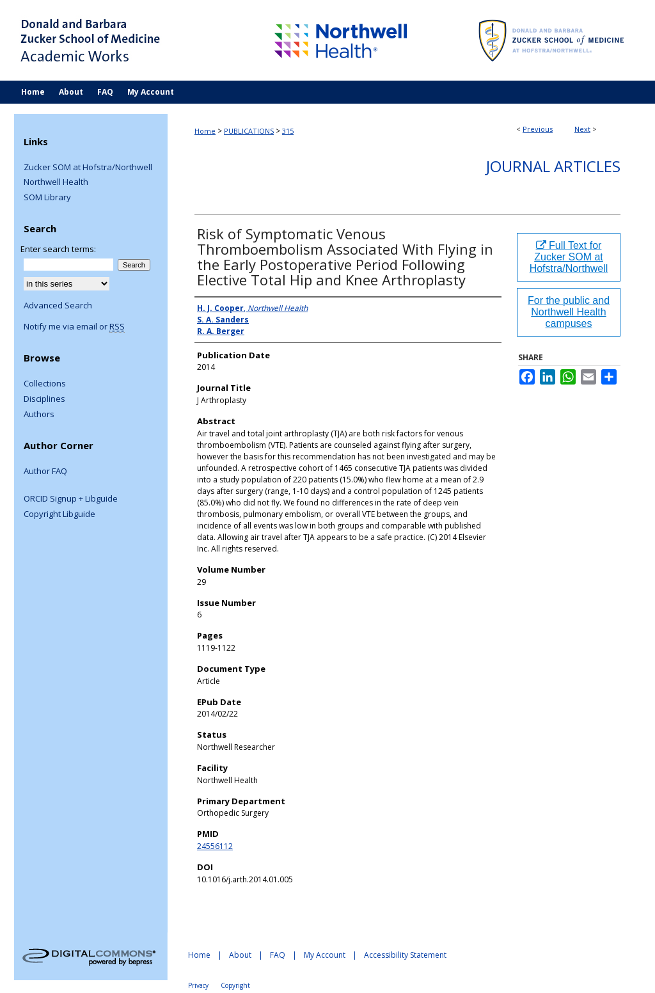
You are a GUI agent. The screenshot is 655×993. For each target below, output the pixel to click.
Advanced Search (58, 305)
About (240, 954)
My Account (324, 954)
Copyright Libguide (59, 514)
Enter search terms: (58, 249)
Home (205, 131)
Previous (538, 129)
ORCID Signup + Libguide (71, 499)
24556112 (215, 846)
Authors (39, 414)
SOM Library (47, 198)
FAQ (277, 954)
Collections (45, 384)
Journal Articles (553, 166)
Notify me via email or (74, 327)
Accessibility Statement (405, 954)
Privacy (198, 985)
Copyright (235, 985)
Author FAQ (45, 471)
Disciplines (44, 399)
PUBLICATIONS (249, 131)
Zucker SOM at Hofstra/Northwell (88, 168)
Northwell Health (56, 182)
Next (582, 129)
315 (288, 131)
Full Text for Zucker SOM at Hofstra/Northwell (569, 257)
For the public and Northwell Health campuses (569, 312)
